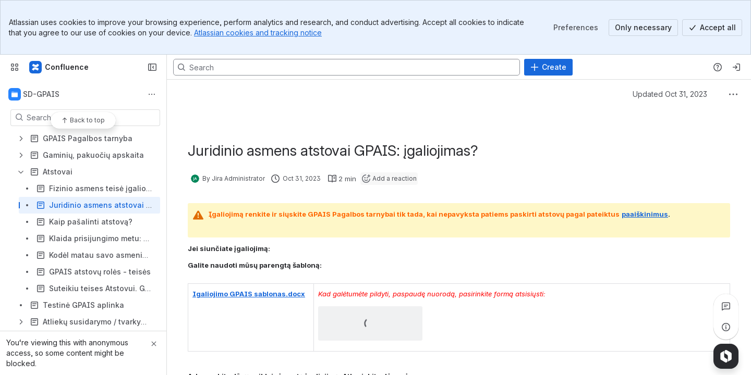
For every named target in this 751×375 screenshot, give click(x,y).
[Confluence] (59, 67)
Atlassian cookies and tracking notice (258, 32)
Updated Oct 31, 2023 (670, 94)
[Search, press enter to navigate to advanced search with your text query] (346, 67)
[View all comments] (726, 306)
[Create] (548, 67)
